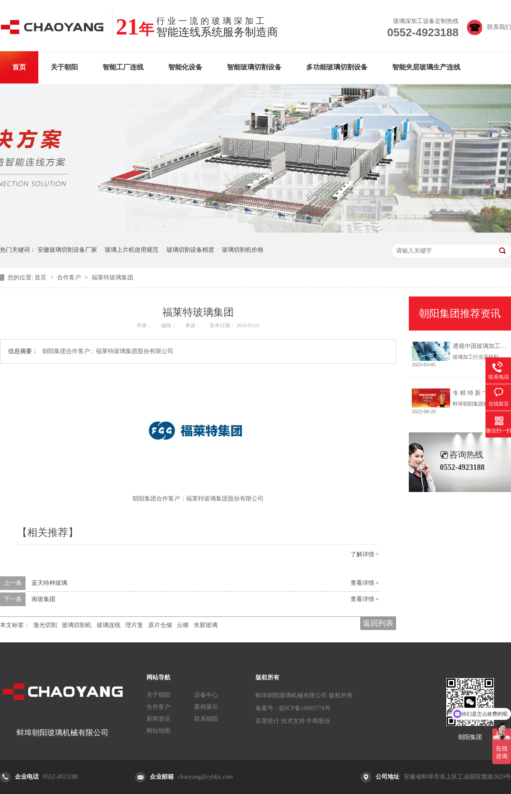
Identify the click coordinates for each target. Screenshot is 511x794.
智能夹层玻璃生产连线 (426, 67)
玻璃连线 (109, 625)
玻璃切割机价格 (243, 250)
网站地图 (158, 731)
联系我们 (499, 27)
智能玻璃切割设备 (254, 67)
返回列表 (378, 623)
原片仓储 (160, 625)
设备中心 (206, 695)
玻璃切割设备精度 (190, 250)
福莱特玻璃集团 (112, 277)
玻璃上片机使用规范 (131, 250)
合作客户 (70, 277)
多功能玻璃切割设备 (336, 67)
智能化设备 (185, 67)
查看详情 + (364, 583)
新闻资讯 (158, 719)
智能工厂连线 (123, 67)
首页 (19, 67)
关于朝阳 (64, 67)
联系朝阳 (206, 719)
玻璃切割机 (77, 625)
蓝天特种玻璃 (49, 583)
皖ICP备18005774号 (304, 708)
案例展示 (206, 707)
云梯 (183, 625)
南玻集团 (43, 599)
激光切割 (45, 625)
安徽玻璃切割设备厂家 (67, 250)
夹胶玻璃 (206, 625)
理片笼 (134, 625)
